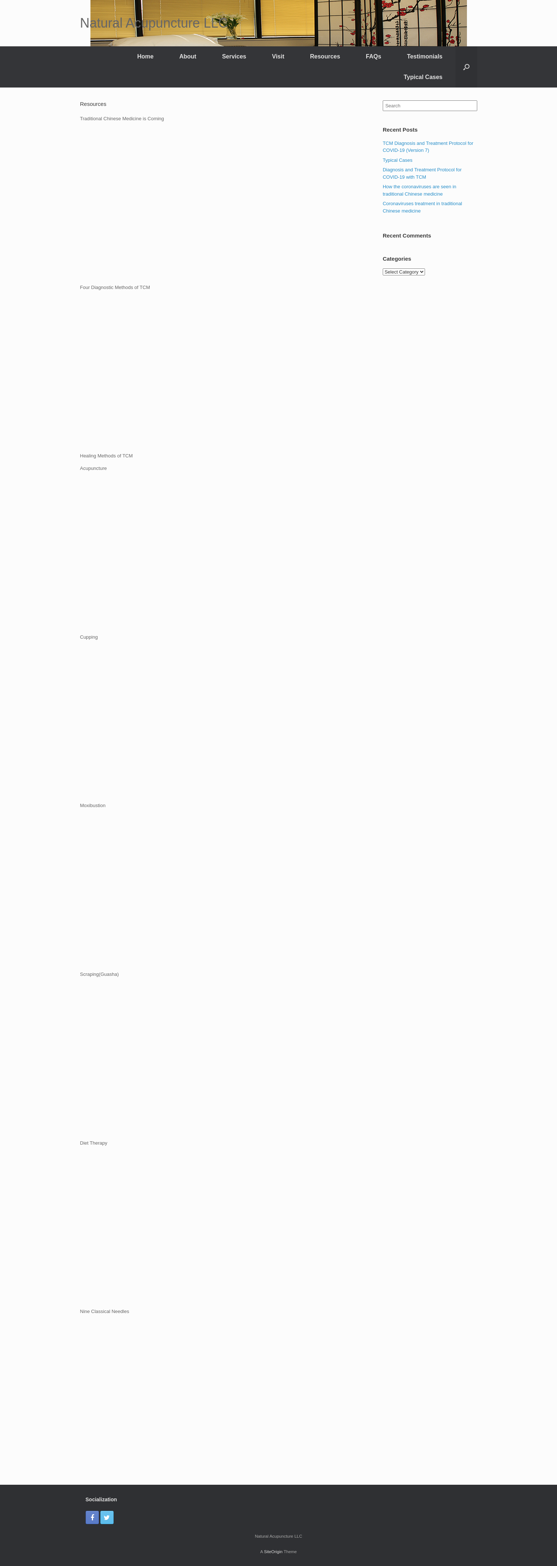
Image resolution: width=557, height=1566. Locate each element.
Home (145, 56)
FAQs (373, 56)
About (187, 56)
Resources (325, 56)
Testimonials (425, 56)
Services (234, 56)
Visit (278, 56)
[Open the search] (466, 67)
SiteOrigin (273, 1551)
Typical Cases (423, 77)
